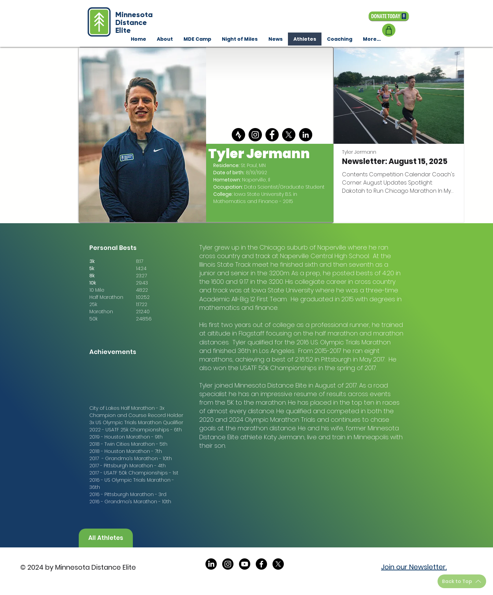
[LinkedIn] (305, 134)
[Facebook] (272, 134)
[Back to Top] (462, 581)
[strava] (238, 134)
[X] (288, 134)
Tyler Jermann (359, 152)
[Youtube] (244, 564)
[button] (339, 39)
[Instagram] (255, 134)
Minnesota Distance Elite (134, 22)
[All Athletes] (106, 538)
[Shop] (388, 30)
